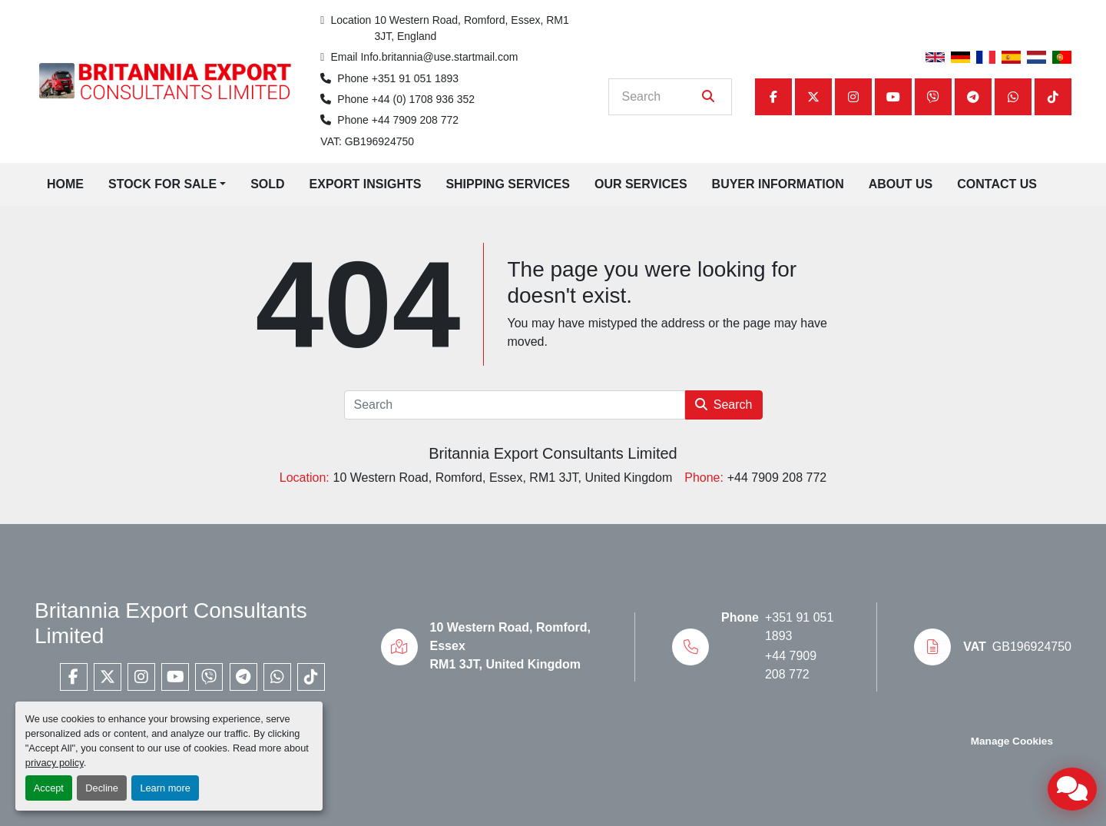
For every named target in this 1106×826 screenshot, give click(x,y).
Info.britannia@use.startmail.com (439, 57)
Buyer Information (778, 184)
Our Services (640, 184)
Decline (101, 788)
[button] (167, 184)
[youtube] (893, 96)
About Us (901, 184)
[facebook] (773, 96)
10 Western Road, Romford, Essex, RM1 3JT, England (472, 28)
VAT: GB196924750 (367, 141)
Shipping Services (507, 184)
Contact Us (997, 184)
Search (724, 404)
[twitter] (813, 96)
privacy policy (54, 762)
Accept (49, 788)
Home (65, 184)
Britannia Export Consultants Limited (553, 453)
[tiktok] (1053, 96)
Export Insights (366, 184)
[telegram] (973, 96)
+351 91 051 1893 (415, 78)
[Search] (659, 96)
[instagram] (853, 96)
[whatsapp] (1013, 96)
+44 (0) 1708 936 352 (423, 99)
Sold (267, 184)
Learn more (165, 788)
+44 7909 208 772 (415, 120)
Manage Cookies (1012, 741)
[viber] (933, 96)
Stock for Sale (162, 184)
